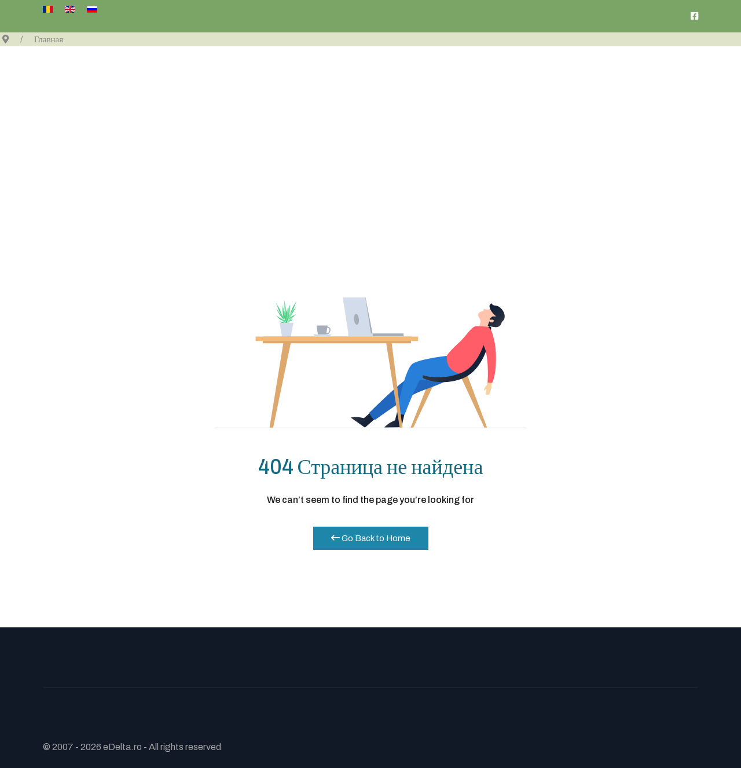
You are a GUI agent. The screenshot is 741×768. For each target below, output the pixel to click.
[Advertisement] (370, 133)
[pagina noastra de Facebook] (694, 16)
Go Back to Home (370, 538)
